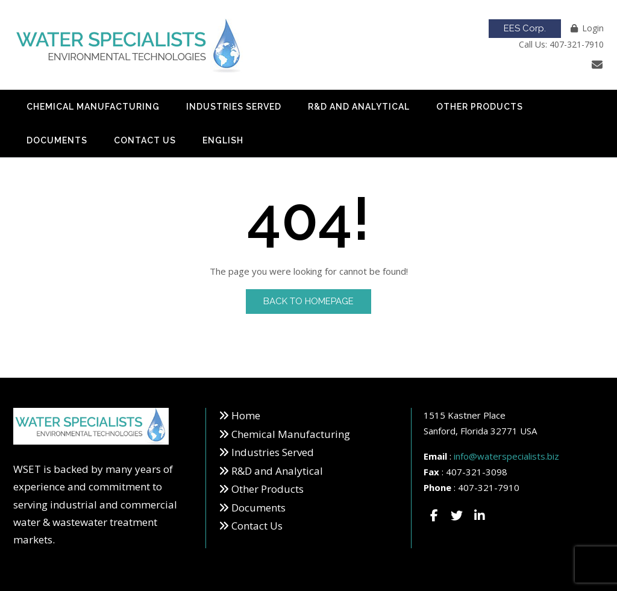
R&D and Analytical (359, 106)
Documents (57, 140)
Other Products (479, 106)
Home (245, 415)
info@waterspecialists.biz (506, 456)
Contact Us (145, 140)
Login (593, 28)
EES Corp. (525, 28)
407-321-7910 (488, 487)
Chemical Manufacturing (93, 106)
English (222, 140)
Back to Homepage (308, 301)
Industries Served (233, 106)
